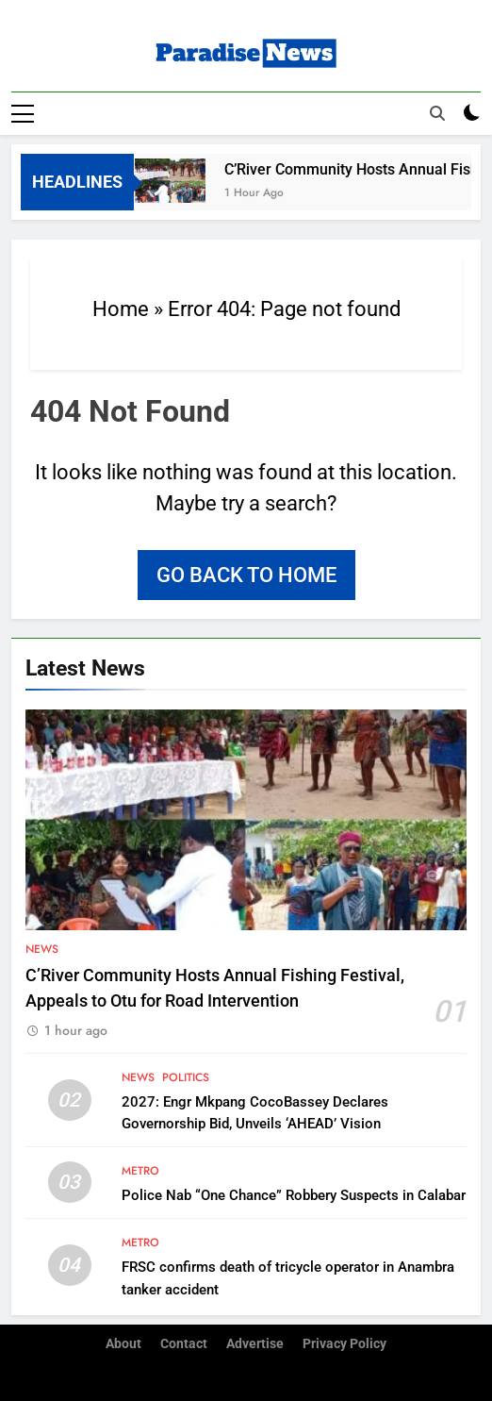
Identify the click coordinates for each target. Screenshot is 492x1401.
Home (120, 309)
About (123, 1344)
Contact (183, 1344)
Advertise (255, 1344)
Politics (185, 1077)
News (41, 949)
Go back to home (246, 575)
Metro (140, 1170)
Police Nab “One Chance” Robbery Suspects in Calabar (294, 1195)
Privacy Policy (344, 1344)
